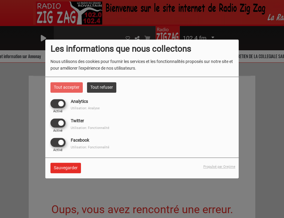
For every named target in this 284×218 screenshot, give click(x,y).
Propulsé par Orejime (219, 167)
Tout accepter (66, 87)
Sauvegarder (66, 168)
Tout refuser (101, 87)
